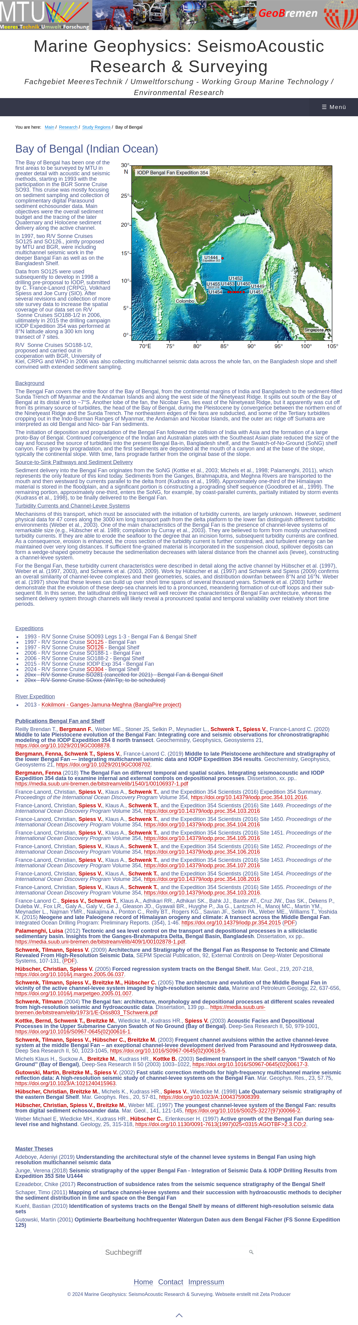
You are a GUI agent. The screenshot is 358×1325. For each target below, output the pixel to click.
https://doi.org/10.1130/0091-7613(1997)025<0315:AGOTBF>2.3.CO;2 (220, 1124)
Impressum (206, 1282)
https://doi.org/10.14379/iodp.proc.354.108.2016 (202, 879)
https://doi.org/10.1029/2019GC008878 (62, 746)
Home (143, 1282)
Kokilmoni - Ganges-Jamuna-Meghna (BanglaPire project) (111, 705)
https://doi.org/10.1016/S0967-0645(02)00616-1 (72, 1032)
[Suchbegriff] (179, 1252)
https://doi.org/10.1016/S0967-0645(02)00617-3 (249, 1064)
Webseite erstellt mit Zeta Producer (253, 1294)
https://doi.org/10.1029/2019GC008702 (103, 765)
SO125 (95, 642)
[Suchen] (251, 1252)
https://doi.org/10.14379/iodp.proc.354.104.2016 (202, 825)
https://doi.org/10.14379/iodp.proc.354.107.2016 (202, 865)
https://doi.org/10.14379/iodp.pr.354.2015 (231, 923)
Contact (170, 1282)
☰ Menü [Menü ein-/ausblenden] (334, 107)
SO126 (96, 647)
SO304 (95, 669)
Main (49, 127)
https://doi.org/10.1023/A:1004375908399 (209, 1097)
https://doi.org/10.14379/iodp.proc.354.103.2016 (202, 811)
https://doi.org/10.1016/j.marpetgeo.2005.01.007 (73, 993)
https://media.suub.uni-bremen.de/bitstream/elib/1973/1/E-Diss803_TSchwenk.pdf (140, 1010)
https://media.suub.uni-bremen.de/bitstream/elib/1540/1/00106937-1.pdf (101, 784)
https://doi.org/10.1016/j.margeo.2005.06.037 (69, 974)
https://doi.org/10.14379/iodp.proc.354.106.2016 (202, 852)
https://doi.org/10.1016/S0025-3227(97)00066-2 (242, 1111)
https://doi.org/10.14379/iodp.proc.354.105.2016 (202, 838)
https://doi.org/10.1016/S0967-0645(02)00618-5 (167, 1051)
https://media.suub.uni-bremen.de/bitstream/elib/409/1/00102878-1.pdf (100, 942)
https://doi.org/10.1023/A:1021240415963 (65, 1083)
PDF (289, 923)
